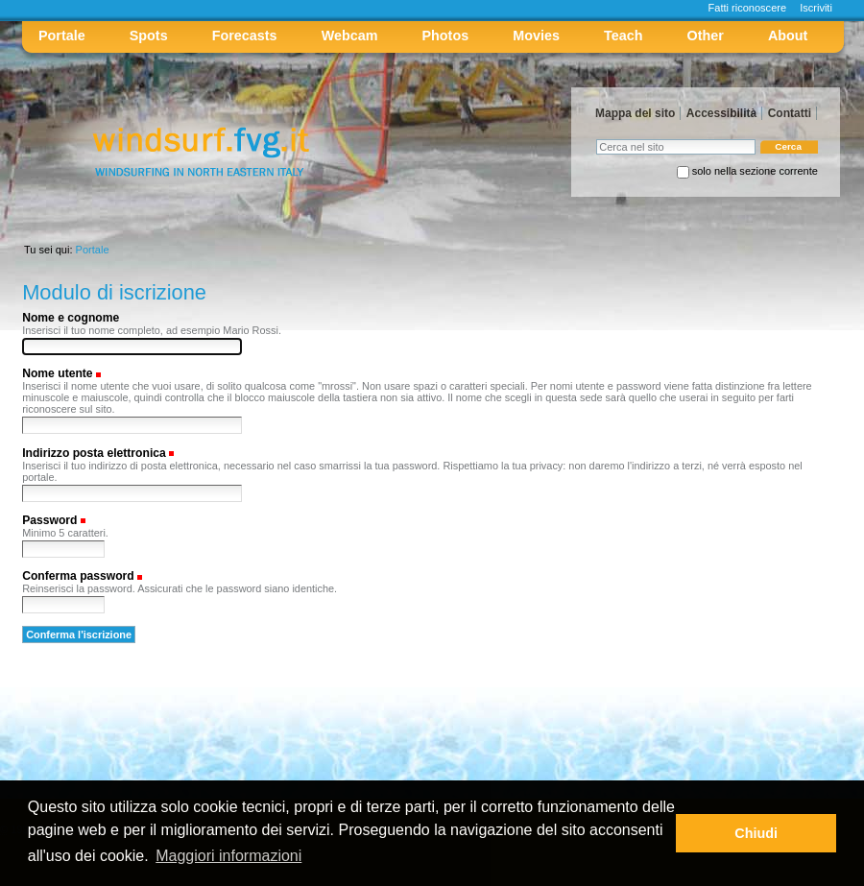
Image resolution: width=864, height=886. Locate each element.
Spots (149, 35)
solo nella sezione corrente (755, 171)
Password (49, 520)
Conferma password (78, 576)
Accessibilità (721, 113)
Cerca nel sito (595, 138)
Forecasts (244, 35)
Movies (536, 35)
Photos (445, 35)
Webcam (350, 35)
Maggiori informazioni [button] (228, 856)
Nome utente (57, 373)
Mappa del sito (635, 113)
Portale (61, 35)
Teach (623, 35)
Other (705, 35)
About (787, 35)
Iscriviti (816, 7)
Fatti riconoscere (747, 7)
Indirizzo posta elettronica (94, 453)
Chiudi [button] (756, 833)
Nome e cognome (70, 317)
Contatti (789, 113)
